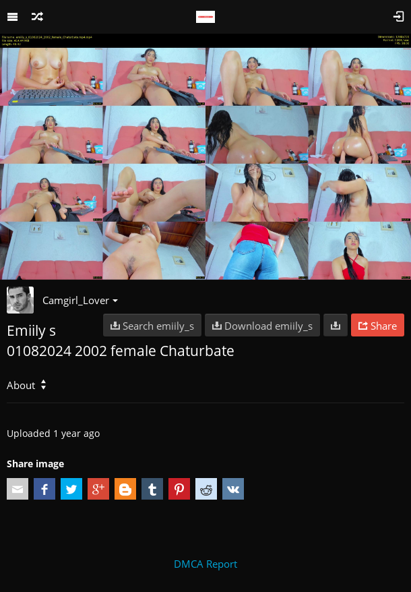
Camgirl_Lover (80, 300)
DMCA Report (205, 563)
